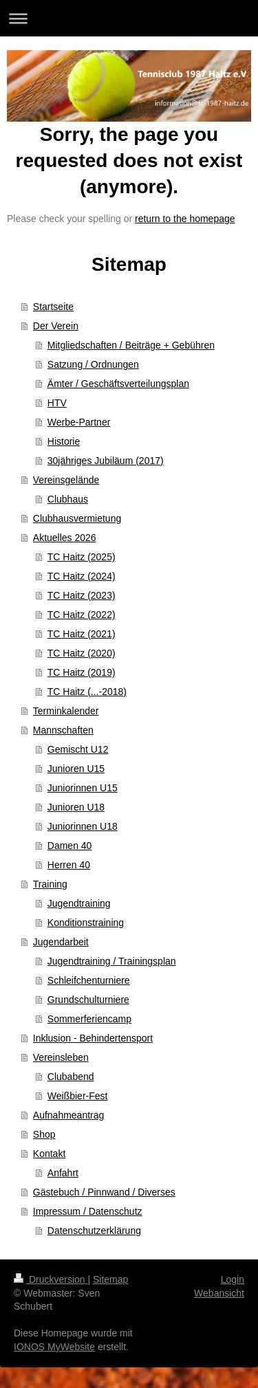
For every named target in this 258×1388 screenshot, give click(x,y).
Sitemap (110, 1279)
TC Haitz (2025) (81, 556)
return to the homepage (185, 218)
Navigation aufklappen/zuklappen (129, 18)
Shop (44, 1134)
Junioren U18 (76, 807)
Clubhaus (67, 499)
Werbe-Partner (79, 422)
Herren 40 (68, 864)
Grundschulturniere (88, 999)
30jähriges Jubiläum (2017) (105, 460)
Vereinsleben (61, 1057)
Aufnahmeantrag (69, 1115)
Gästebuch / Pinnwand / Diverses (104, 1192)
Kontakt (49, 1153)
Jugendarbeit (61, 941)
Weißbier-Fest (77, 1095)
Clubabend (70, 1076)
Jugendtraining (79, 903)
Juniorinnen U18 (82, 826)
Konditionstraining (85, 922)
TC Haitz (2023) (81, 595)
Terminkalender (66, 710)
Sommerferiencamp (89, 1018)
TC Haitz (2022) (81, 614)
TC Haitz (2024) (81, 576)
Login (232, 1279)
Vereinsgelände (66, 479)
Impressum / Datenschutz (87, 1211)
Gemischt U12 (78, 749)
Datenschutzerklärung (94, 1230)
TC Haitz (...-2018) (87, 691)
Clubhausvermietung (77, 518)
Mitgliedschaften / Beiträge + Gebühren (131, 345)
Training (50, 884)
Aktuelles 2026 (64, 537)
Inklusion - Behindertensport (93, 1038)
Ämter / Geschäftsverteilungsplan (118, 383)
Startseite (53, 306)
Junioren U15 (76, 768)
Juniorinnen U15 (82, 787)
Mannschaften (63, 730)
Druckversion (50, 1279)
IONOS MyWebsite (54, 1346)
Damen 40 (69, 845)
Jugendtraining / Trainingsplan (111, 961)
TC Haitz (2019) (81, 672)
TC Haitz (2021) (81, 633)
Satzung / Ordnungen (93, 364)
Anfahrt (62, 1172)
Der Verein (55, 325)
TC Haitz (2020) (81, 653)
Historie (63, 441)
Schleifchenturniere (88, 980)
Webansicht (219, 1293)
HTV (57, 402)
